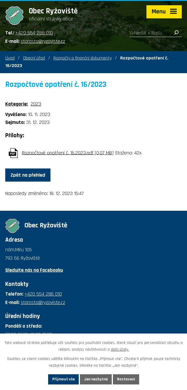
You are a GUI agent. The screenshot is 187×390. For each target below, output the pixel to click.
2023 (36, 104)
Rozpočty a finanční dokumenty (82, 58)
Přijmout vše (63, 379)
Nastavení (126, 379)
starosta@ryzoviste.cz (43, 41)
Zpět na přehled (28, 175)
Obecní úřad (34, 58)
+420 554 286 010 (34, 32)
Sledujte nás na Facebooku (34, 270)
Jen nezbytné (96, 379)
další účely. (120, 349)
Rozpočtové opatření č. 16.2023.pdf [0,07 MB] (67, 152)
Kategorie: (16, 104)
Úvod (10, 58)
